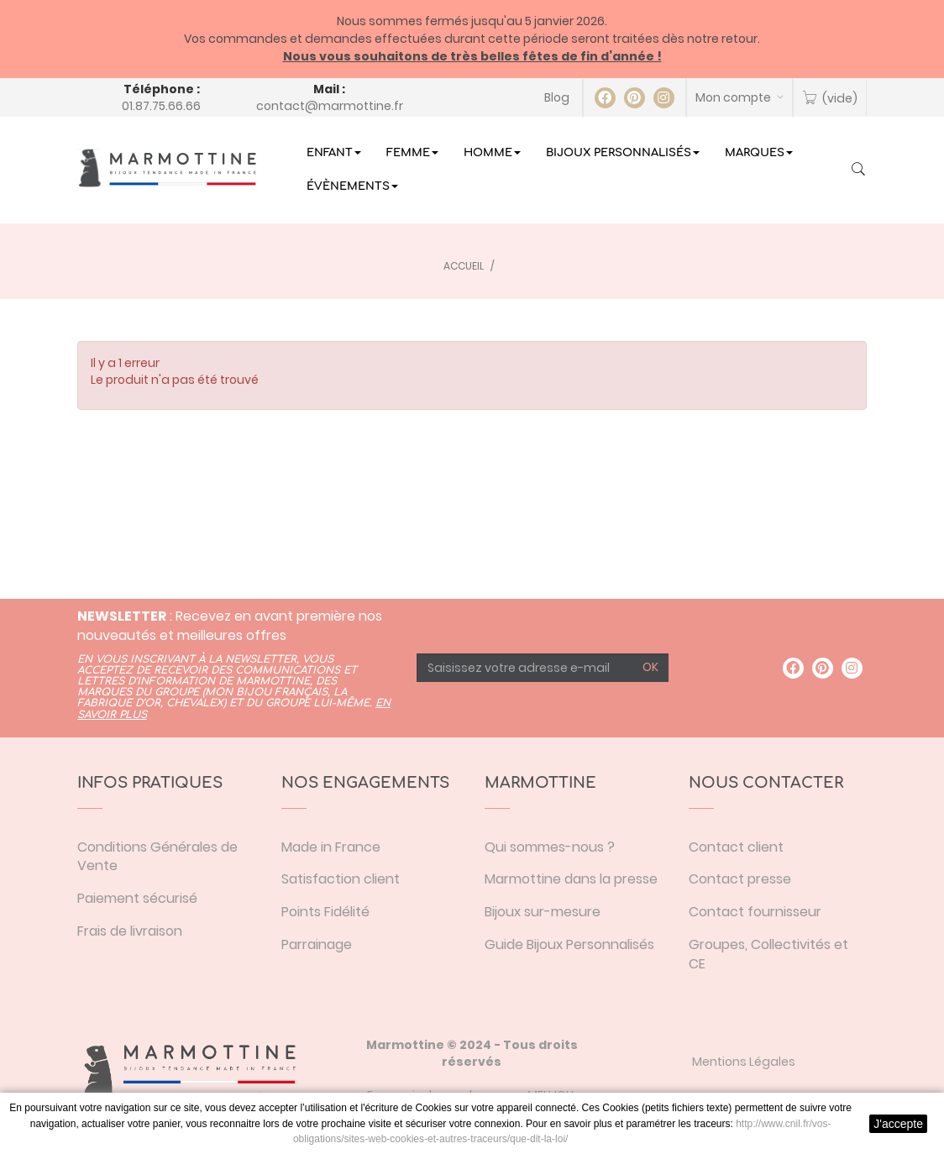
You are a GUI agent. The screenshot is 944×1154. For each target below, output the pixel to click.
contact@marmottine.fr (329, 105)
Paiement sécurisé (137, 898)
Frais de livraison (129, 931)
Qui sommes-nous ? (550, 847)
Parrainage (316, 944)
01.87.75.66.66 (161, 105)
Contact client (736, 847)
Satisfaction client (340, 879)
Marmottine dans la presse (571, 879)
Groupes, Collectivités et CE (768, 954)
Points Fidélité (325, 911)
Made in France (330, 847)
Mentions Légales (743, 1061)
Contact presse (740, 879)
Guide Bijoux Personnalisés (569, 944)
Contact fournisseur (755, 911)
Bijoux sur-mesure (542, 911)
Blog (556, 97)
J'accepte (898, 1123)
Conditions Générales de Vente (157, 856)
